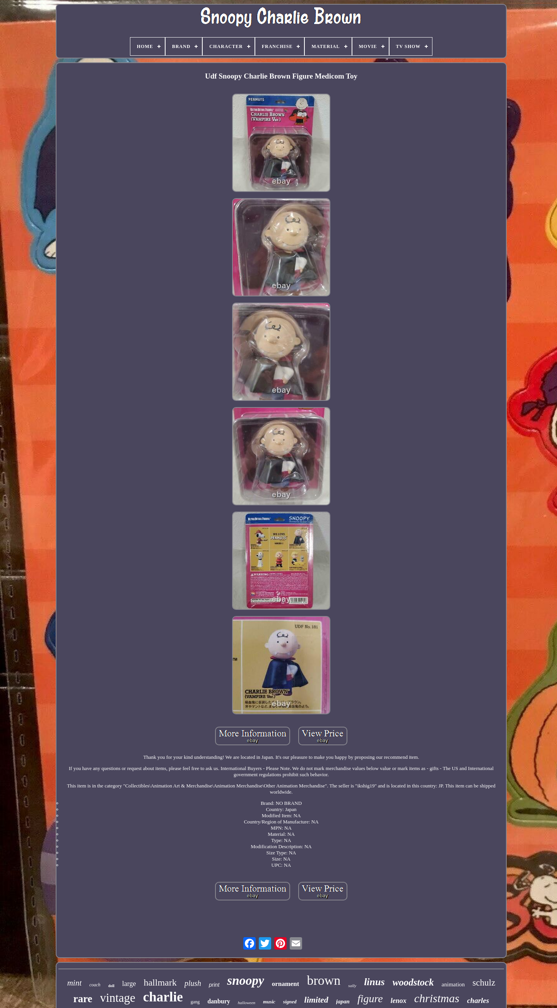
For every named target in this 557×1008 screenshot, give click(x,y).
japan (343, 1001)
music (269, 1002)
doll (111, 986)
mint (74, 982)
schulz (484, 982)
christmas (437, 998)
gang (195, 1002)
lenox (399, 1001)
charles (478, 1000)
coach (95, 984)
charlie (163, 997)
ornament (285, 983)
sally (352, 985)
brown (323, 980)
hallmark (160, 982)
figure (370, 999)
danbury (218, 1001)
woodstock (413, 982)
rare (82, 999)
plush (193, 983)
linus (374, 981)
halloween (246, 1002)
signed (290, 1002)
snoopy (245, 980)
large (129, 983)
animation (453, 984)
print (214, 985)
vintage (117, 998)
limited (316, 1000)
